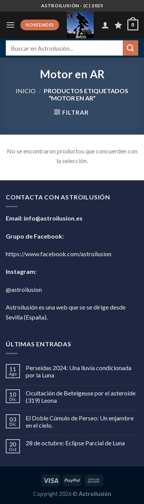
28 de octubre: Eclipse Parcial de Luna (75, 442)
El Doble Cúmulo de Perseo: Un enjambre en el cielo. (80, 421)
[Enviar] (130, 47)
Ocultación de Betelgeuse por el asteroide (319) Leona (81, 396)
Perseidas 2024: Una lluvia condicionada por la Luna (78, 371)
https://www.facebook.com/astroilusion (58, 253)
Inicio (26, 90)
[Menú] (10, 24)
